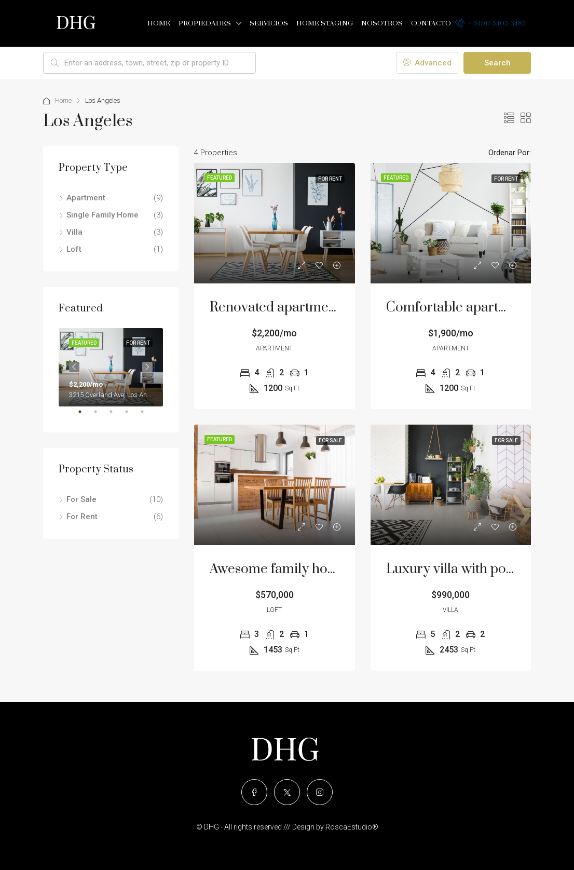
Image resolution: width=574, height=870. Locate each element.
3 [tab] (116, 416)
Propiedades (205, 23)
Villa (74, 232)
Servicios (269, 23)
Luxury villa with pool (451, 569)
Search (497, 62)
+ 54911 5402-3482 (490, 23)
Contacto (431, 23)
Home (158, 23)
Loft (73, 249)
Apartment (85, 197)
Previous (74, 367)
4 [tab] (132, 416)
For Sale (81, 499)
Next (147, 367)
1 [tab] (85, 416)
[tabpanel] (111, 367)
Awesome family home (278, 569)
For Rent (82, 516)
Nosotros (382, 23)
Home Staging (324, 23)
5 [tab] (147, 416)
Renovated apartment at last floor (310, 307)
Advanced (427, 62)
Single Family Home (102, 215)
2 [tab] (100, 416)
